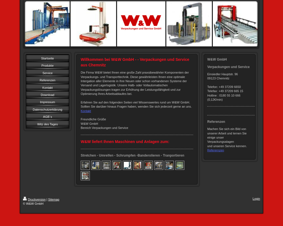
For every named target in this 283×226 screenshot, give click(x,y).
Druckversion (34, 199)
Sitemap (53, 199)
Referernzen (215, 150)
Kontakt (86, 111)
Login (256, 198)
